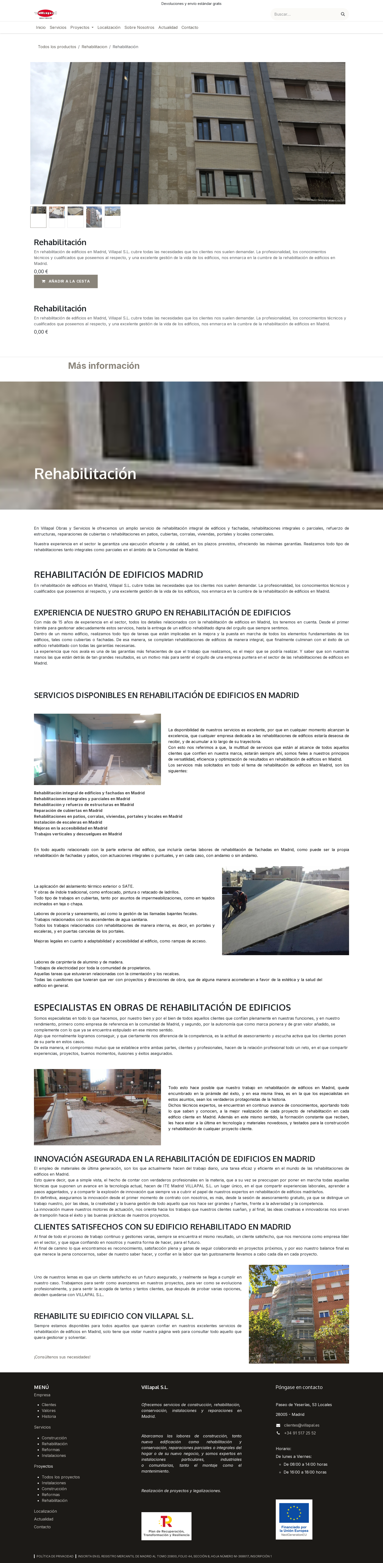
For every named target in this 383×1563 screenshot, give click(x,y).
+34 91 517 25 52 (300, 1433)
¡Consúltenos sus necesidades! (62, 1357)
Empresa (42, 1394)
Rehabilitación (54, 1443)
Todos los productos (57, 46)
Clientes (49, 1404)
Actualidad (43, 1519)
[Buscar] (343, 14)
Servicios (42, 1427)
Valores (49, 1410)
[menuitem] (41, 27)
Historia (49, 1416)
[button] (66, 281)
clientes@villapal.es (301, 1425)
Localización (45, 1511)
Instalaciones (54, 1455)
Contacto (42, 1526)
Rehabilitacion (94, 46)
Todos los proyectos (61, 1477)
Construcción (54, 1437)
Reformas (51, 1449)
